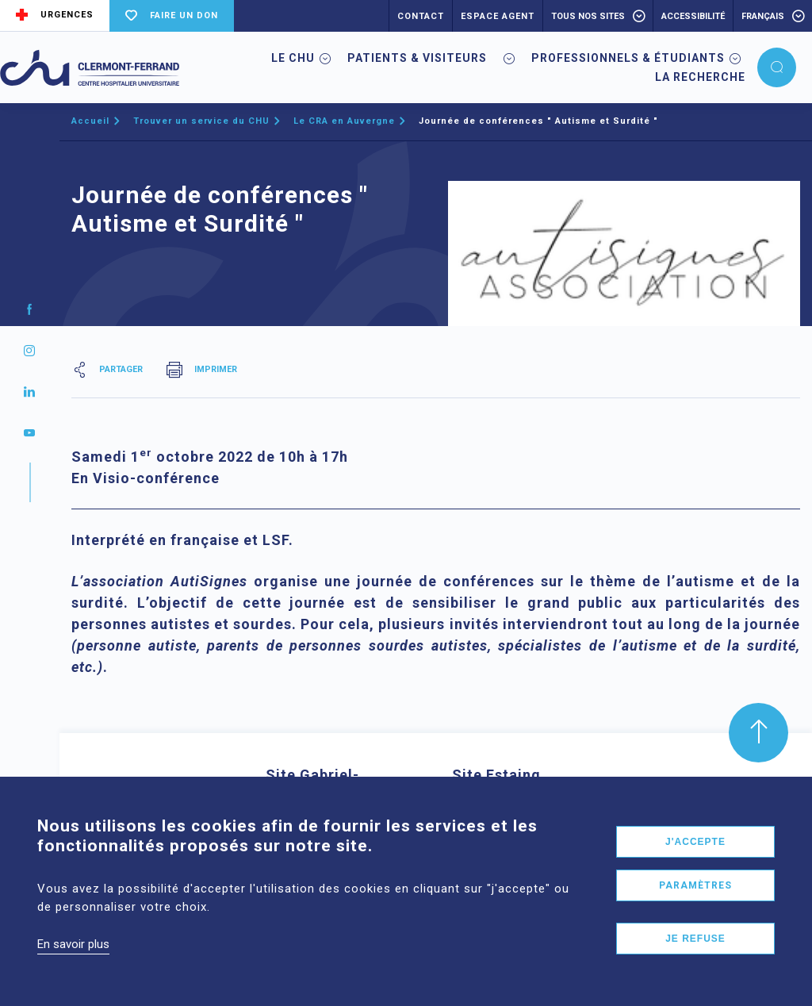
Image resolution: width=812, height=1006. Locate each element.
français (762, 16)
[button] (776, 67)
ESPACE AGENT (497, 16)
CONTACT (420, 16)
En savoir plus (73, 961)
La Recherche (700, 77)
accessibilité (693, 16)
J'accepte (695, 859)
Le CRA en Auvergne (344, 121)
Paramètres (695, 902)
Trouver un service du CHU (201, 121)
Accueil (90, 121)
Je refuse (695, 956)
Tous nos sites (588, 16)
